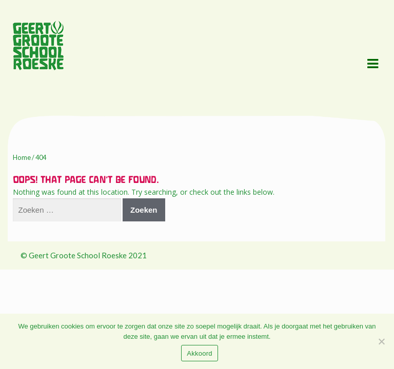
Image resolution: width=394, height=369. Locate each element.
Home (22, 157)
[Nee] (381, 341)
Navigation (372, 64)
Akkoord (199, 353)
